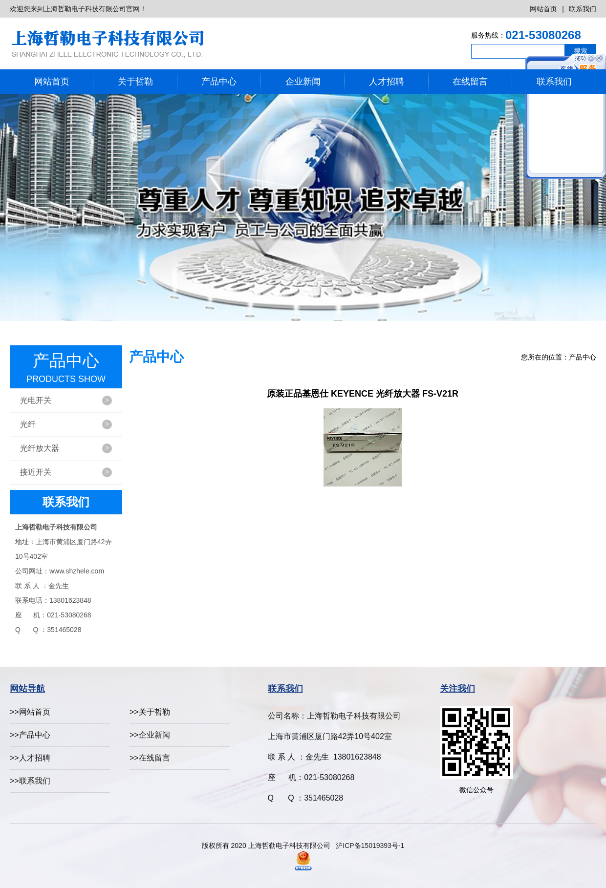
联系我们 (582, 9)
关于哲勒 (135, 81)
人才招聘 (386, 81)
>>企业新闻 (150, 735)
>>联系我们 (30, 781)
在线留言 (470, 81)
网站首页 (543, 9)
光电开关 (66, 400)
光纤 (66, 424)
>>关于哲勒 (150, 712)
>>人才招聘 (30, 758)
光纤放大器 (66, 448)
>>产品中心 (30, 735)
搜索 (580, 51)
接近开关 (66, 472)
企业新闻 (303, 81)
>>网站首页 (30, 712)
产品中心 (219, 81)
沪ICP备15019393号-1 (370, 845)
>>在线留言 (150, 758)
